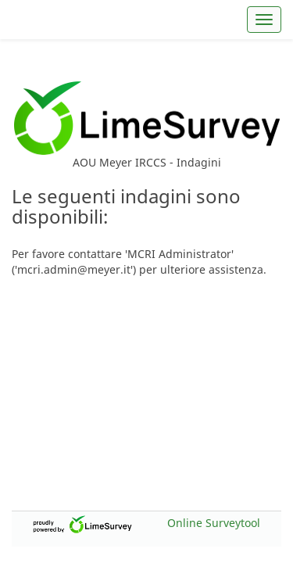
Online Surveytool (213, 522)
